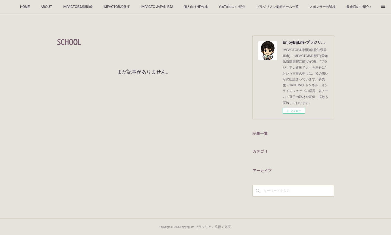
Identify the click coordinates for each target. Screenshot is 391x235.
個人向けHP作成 (196, 7)
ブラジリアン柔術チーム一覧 (277, 7)
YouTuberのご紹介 (232, 7)
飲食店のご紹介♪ (358, 7)
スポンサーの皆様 (323, 7)
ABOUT (46, 7)
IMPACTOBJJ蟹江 (116, 7)
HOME (25, 7)
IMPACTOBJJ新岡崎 (78, 7)
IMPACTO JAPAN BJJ (157, 7)
